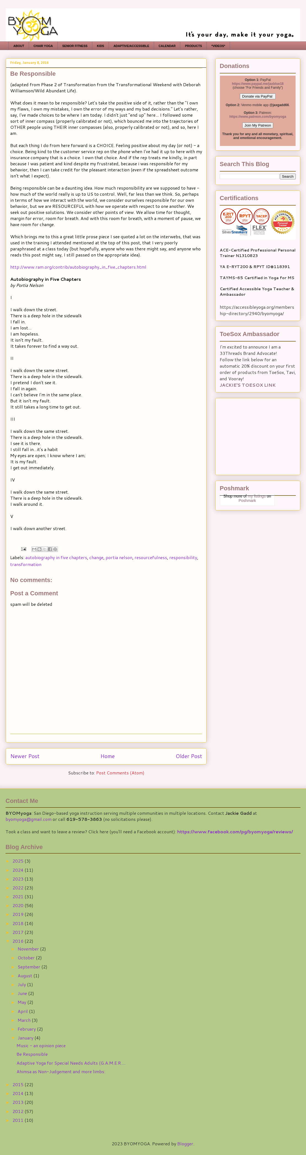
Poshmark (247, 500)
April (23, 1011)
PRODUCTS (193, 46)
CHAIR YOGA (43, 46)
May (22, 1002)
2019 (18, 914)
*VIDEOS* (218, 46)
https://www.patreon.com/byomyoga (257, 117)
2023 (18, 879)
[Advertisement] (254, 434)
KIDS (100, 46)
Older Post (189, 756)
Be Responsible (32, 1054)
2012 (18, 1111)
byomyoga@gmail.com (29, 819)
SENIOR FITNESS (75, 46)
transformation (25, 564)
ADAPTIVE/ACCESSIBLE (131, 46)
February (27, 1029)
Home (107, 756)
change (96, 557)
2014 (18, 1093)
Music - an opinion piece (41, 1045)
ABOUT (19, 46)
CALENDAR (167, 46)
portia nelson (119, 557)
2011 (18, 1120)
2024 (18, 870)
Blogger (185, 1143)
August (25, 975)
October (27, 957)
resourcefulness (151, 557)
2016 (18, 941)
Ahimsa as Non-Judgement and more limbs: (61, 1071)
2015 (18, 1084)
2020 (18, 905)
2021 (18, 896)
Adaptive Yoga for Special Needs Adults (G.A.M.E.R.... (71, 1063)
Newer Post (24, 756)
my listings (257, 496)
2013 (18, 1102)
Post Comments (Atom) (120, 772)
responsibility (183, 557)
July (22, 984)
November (29, 949)
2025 (18, 861)
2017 (18, 932)
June (23, 993)
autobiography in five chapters (56, 557)
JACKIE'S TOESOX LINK (248, 385)
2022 (18, 887)
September (29, 966)
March (25, 1020)
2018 (18, 923)
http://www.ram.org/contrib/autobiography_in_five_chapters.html (78, 267)
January (26, 1037)
